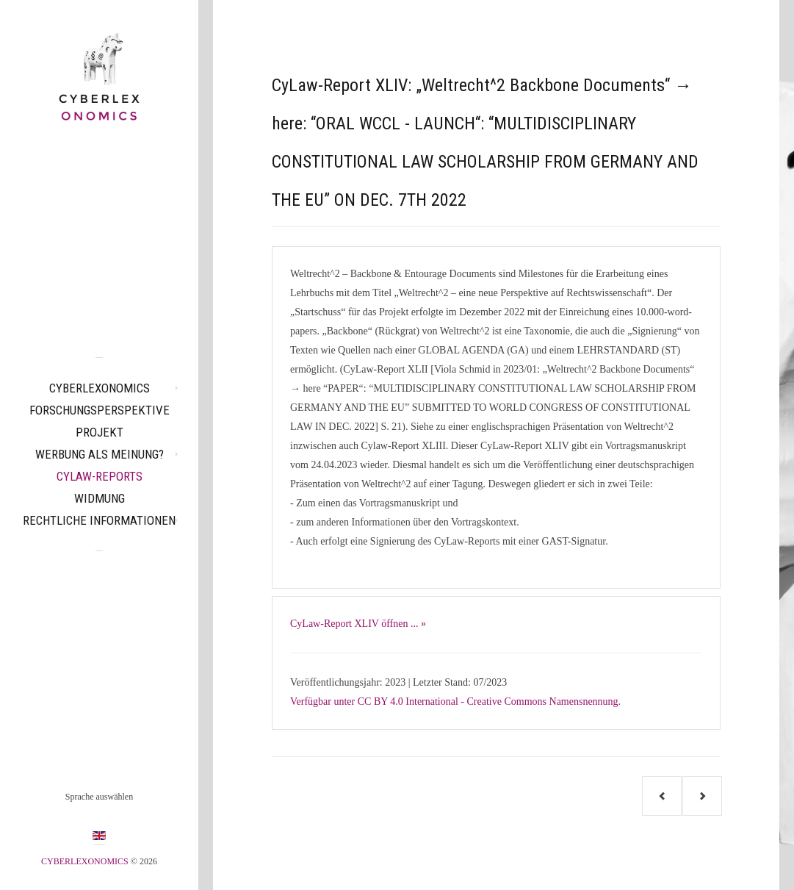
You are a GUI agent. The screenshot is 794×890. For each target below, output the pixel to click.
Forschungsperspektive (99, 410)
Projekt (99, 432)
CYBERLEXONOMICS (99, 388)
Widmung (99, 498)
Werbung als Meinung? (99, 454)
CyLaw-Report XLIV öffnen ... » (358, 623)
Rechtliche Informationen (99, 520)
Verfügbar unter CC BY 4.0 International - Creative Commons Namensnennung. (455, 701)
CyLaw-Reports (99, 476)
